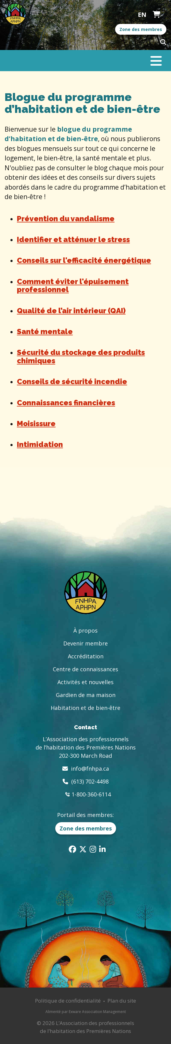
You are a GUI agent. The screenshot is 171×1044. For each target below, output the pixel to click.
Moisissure (36, 423)
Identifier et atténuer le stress (73, 239)
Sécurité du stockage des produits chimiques (81, 356)
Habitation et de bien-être (85, 707)
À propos (85, 630)
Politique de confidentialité (68, 1000)
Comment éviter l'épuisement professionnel (73, 285)
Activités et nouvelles (85, 682)
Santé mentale (45, 331)
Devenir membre (85, 643)
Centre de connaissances (85, 669)
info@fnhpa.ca (90, 768)
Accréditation (85, 656)
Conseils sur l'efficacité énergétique (84, 260)
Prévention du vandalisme (66, 218)
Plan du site (121, 1000)
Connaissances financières (66, 402)
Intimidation (40, 444)
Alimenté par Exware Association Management (85, 1011)
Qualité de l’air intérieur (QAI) (71, 310)
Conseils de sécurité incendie (72, 381)
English (142, 14)
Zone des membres (140, 29)
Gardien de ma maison (85, 695)
